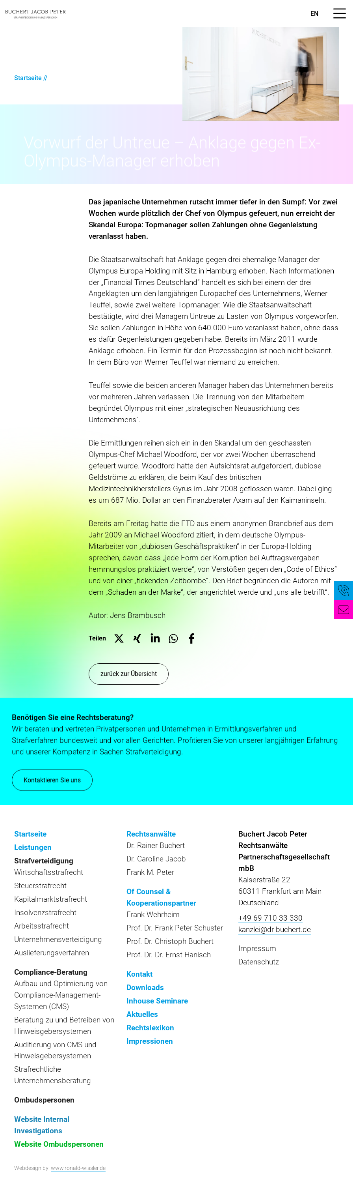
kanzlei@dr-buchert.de (274, 929)
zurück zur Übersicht (128, 674)
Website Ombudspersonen (59, 1144)
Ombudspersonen (44, 1100)
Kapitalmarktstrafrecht (50, 899)
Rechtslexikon (150, 1027)
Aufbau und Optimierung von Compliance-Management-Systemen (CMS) (61, 995)
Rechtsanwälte (151, 834)
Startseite (28, 78)
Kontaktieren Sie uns (52, 780)
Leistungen (33, 847)
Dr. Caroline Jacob (156, 858)
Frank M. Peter (150, 872)
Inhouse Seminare (157, 1000)
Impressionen (149, 1041)
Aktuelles (142, 1014)
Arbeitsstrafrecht (41, 925)
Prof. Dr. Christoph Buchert (170, 941)
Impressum (257, 948)
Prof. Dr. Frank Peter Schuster (174, 927)
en (314, 13)
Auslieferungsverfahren (51, 952)
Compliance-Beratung (50, 972)
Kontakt (139, 974)
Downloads (145, 987)
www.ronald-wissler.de (78, 1168)
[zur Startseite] (35, 13)
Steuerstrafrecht (40, 885)
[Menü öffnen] (339, 13)
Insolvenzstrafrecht (45, 912)
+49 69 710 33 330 (270, 918)
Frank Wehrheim (153, 914)
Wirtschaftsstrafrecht (48, 872)
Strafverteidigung (43, 860)
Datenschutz (258, 961)
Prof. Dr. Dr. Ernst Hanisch (168, 954)
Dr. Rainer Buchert (155, 845)
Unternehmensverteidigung (58, 939)
